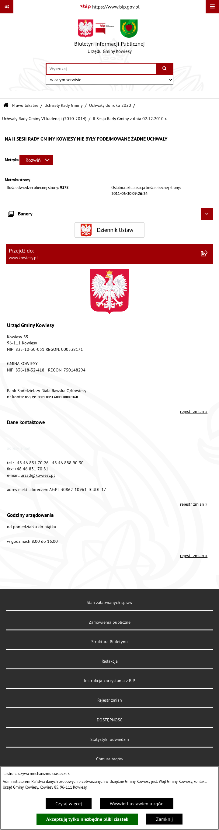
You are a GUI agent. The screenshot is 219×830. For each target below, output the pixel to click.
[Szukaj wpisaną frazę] (165, 69)
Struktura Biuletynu (109, 641)
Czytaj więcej (68, 803)
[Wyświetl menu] (212, 6)
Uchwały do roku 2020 (110, 105)
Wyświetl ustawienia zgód (137, 803)
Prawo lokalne (25, 105)
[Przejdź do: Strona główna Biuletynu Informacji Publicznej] (6, 105)
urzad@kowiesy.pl (38, 475)
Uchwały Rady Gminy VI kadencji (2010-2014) (44, 118)
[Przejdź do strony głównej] (109, 38)
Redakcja (110, 661)
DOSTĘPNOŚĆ (109, 720)
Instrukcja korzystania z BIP (109, 680)
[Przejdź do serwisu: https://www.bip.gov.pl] (109, 6)
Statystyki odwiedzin (109, 739)
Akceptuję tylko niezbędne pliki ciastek (87, 819)
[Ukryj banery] (207, 214)
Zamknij (164, 819)
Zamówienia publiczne (109, 622)
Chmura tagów (109, 759)
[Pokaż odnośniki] (6, 6)
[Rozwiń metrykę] (36, 160)
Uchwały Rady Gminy (63, 105)
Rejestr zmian (109, 700)
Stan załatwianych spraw (109, 602)
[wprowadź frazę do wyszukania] (101, 69)
